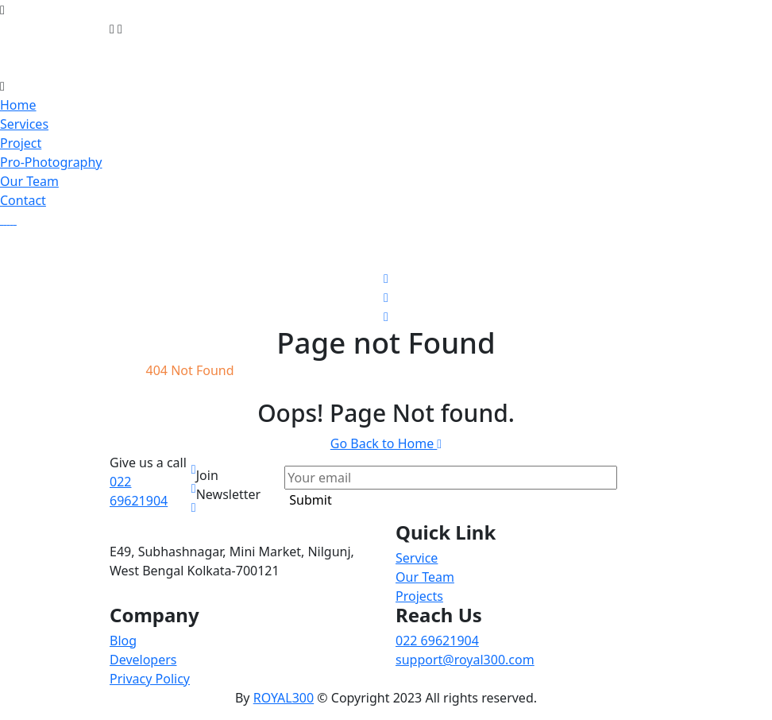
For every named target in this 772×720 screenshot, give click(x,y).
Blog (123, 640)
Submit (310, 500)
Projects (419, 596)
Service (417, 558)
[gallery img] (1, 219)
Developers (143, 659)
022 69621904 (437, 640)
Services (24, 124)
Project (20, 143)
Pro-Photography (51, 162)
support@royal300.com (465, 659)
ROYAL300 (283, 697)
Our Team (29, 181)
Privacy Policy (150, 678)
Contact (23, 200)
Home (18, 105)
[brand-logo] (386, 66)
